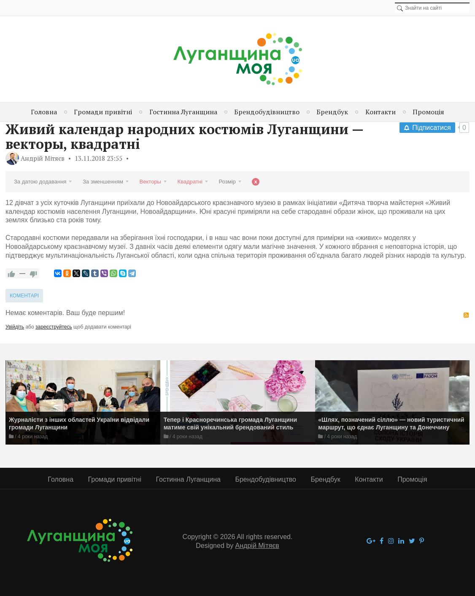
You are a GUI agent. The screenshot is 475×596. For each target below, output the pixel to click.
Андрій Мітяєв (43, 158)
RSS (466, 315)
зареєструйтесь (53, 327)
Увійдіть (14, 327)
